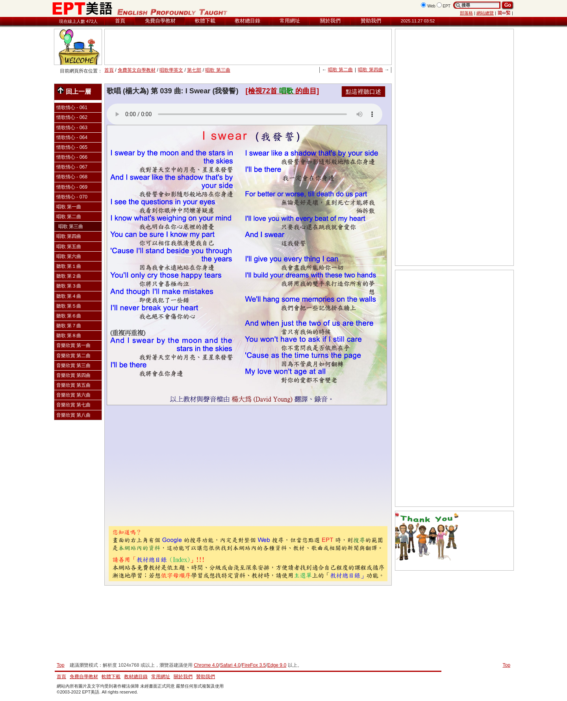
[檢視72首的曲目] (282, 91)
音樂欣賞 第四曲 (73, 375)
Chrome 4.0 (206, 665)
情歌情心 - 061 (71, 107)
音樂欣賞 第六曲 (73, 395)
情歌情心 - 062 (71, 117)
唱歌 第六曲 (68, 256)
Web (431, 6)
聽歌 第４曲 (68, 296)
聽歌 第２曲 (68, 276)
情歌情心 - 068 (71, 177)
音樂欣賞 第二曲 (73, 355)
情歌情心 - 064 (71, 137)
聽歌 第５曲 (68, 306)
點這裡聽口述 (363, 91)
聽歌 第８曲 (68, 335)
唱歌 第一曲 (68, 207)
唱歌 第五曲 (68, 246)
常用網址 (290, 21)
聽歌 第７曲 (68, 325)
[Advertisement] (248, 47)
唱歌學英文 (171, 70)
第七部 (194, 70)
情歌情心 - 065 (71, 147)
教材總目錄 (247, 21)
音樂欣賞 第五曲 (73, 385)
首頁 (120, 21)
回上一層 (74, 91)
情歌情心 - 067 (71, 167)
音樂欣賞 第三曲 (73, 365)
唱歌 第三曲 (217, 70)
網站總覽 (485, 13)
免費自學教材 (160, 21)
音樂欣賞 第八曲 (73, 415)
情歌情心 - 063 (71, 127)
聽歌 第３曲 (68, 286)
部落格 (466, 13)
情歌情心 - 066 (71, 157)
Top (506, 665)
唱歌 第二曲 (340, 69)
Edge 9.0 (276, 665)
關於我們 (330, 21)
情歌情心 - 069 (71, 187)
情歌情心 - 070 (71, 197)
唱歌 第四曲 (370, 69)
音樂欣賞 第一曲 (73, 345)
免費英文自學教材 (137, 70)
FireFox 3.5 (254, 665)
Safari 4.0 (230, 665)
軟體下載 (205, 21)
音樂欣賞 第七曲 (73, 405)
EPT (446, 6)
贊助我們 (371, 21)
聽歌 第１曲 (68, 266)
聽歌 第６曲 (68, 316)
